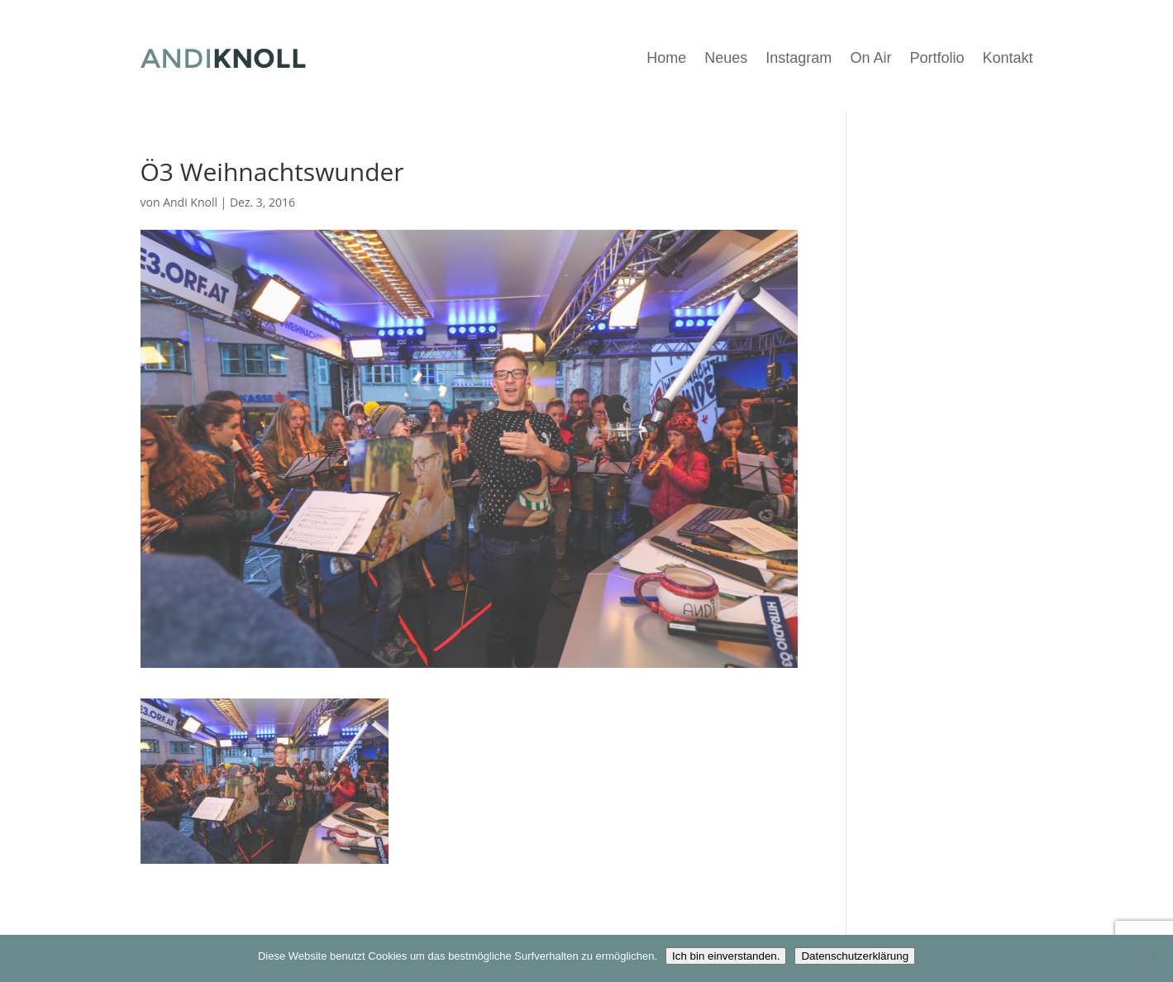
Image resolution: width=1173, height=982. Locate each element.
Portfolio (936, 58)
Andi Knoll (190, 202)
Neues (725, 58)
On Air (870, 58)
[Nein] (1152, 959)
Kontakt (1007, 58)
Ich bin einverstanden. (726, 956)
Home (666, 58)
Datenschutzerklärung (854, 956)
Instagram (798, 58)
